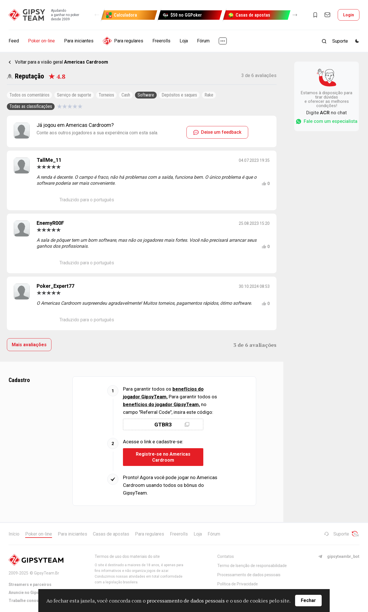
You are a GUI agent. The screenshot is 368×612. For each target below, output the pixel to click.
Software (146, 95)
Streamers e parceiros (30, 584)
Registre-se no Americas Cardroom (163, 457)
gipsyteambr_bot (338, 556)
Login (348, 15)
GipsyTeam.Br (46, 573)
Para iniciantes (79, 41)
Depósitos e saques (179, 95)
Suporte (336, 534)
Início (14, 534)
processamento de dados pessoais (186, 600)
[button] (97, 14)
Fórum (203, 41)
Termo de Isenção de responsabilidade (252, 565)
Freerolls (161, 41)
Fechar (308, 600)
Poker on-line (41, 41)
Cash (126, 95)
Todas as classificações (30, 106)
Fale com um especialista (326, 121)
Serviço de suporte (74, 95)
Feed (14, 41)
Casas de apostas (111, 534)
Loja (184, 41)
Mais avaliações (29, 344)
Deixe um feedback (217, 132)
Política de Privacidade (237, 584)
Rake (208, 95)
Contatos (225, 556)
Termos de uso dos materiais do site (127, 556)
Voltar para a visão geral (61, 62)
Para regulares (123, 41)
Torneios (106, 95)
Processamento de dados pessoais (249, 574)
